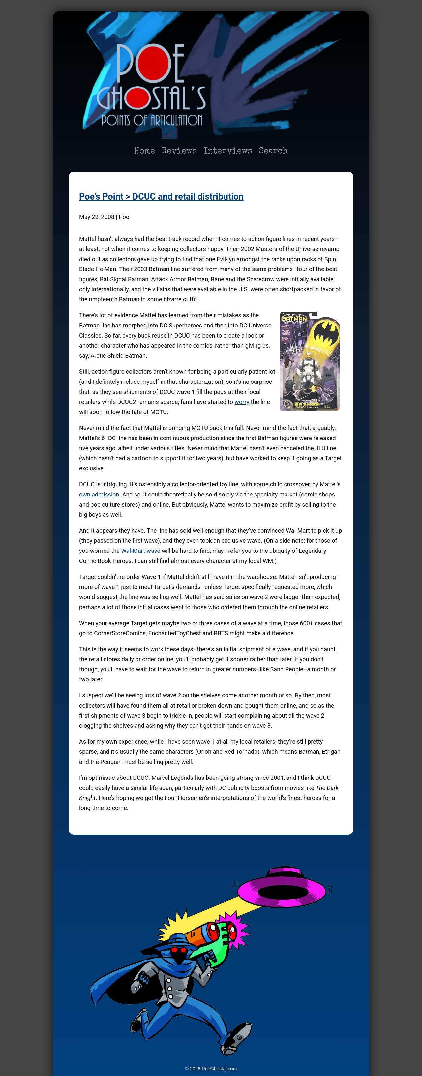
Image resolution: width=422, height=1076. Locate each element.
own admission (99, 494)
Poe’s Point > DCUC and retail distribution (161, 196)
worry (241, 401)
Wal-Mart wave (140, 550)
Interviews (227, 151)
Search (273, 151)
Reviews (179, 151)
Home (144, 151)
